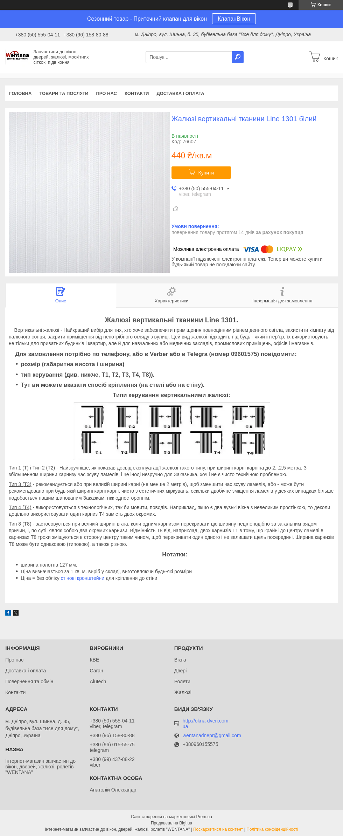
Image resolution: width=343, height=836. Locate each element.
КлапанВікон (234, 19)
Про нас (106, 93)
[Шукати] (238, 57)
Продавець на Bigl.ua (171, 823)
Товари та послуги (63, 93)
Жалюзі (182, 692)
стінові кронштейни (83, 578)
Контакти (137, 93)
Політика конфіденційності (272, 829)
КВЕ (94, 660)
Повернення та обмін (29, 681)
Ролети (182, 681)
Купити (206, 173)
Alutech (98, 681)
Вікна (180, 660)
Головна (20, 93)
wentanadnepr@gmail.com (212, 735)
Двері (180, 670)
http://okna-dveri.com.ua (206, 723)
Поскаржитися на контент (218, 829)
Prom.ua (204, 816)
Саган (96, 670)
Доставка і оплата (180, 93)
